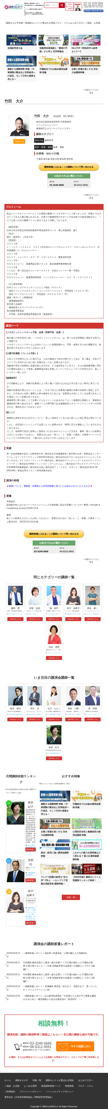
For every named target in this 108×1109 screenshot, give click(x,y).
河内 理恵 (54, 644)
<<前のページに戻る (91, 88)
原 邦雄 (92, 705)
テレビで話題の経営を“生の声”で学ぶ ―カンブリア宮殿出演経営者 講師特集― (54, 877)
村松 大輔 (73, 705)
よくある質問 (30, 1083)
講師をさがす (10, 22)
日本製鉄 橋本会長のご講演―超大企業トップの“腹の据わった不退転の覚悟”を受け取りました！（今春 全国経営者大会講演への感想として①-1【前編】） (59, 974)
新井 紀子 (54, 744)
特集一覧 (22, 22)
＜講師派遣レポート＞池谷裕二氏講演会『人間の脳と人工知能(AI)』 (56, 950)
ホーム (7, 1077)
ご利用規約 (9, 1088)
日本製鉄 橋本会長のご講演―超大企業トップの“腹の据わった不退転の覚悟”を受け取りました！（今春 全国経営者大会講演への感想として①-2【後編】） (59, 962)
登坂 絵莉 (34, 605)
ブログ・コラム (63, 22)
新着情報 (69, 1083)
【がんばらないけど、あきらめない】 (19, 611)
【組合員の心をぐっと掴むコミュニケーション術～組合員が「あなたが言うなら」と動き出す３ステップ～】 (30, 913)
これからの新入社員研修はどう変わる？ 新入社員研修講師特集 (86, 853)
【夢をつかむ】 (32, 611)
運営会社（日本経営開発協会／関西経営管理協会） (29, 1094)
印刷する (19, 138)
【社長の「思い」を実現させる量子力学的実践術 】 (80, 711)
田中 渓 (34, 705)
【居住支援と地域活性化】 (16, 711)
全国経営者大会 (15, 45)
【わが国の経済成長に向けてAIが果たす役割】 (59, 750)
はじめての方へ (79, 22)
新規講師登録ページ (51, 1083)
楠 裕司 (54, 605)
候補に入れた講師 (70, 6)
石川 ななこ (54, 705)
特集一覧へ (71, 894)
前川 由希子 (73, 605)
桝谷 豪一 (92, 605)
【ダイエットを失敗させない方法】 (95, 611)
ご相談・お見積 (95, 22)
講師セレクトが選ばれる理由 (41, 22)
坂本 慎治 (15, 705)
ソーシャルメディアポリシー (59, 1088)
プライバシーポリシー (30, 1088)
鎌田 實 (15, 605)
